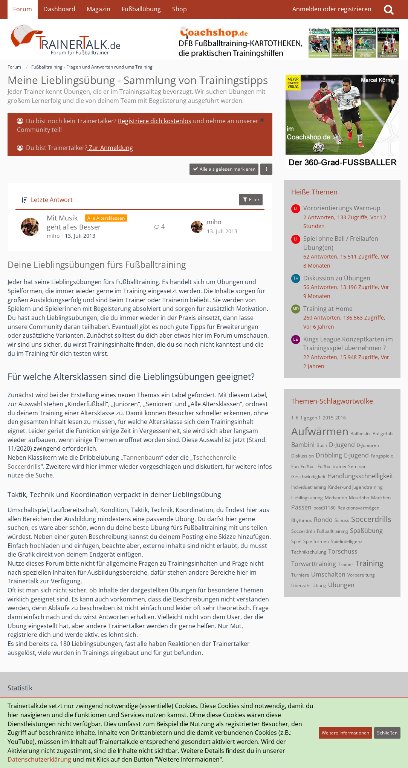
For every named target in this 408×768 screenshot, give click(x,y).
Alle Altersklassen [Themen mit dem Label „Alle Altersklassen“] (106, 218)
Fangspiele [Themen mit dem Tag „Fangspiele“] (382, 456)
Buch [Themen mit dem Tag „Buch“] (321, 445)
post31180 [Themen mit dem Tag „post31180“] (324, 508)
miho (53, 235)
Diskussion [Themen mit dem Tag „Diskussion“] (302, 456)
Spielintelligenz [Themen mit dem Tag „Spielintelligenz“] (346, 541)
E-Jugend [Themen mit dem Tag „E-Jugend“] (356, 455)
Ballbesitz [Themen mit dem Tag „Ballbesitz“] (360, 433)
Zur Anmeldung (110, 148)
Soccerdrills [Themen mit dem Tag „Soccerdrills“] (371, 519)
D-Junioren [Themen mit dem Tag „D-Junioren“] (368, 445)
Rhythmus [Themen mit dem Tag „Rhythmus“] (301, 520)
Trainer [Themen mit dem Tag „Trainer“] (345, 564)
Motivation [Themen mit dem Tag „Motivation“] (336, 497)
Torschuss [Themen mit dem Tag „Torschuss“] (343, 551)
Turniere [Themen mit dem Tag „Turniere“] (300, 575)
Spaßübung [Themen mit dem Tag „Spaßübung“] (366, 530)
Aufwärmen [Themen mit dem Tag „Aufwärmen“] (319, 431)
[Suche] (388, 9)
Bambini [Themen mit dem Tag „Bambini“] (303, 445)
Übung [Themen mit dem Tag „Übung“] (319, 585)
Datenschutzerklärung (39, 759)
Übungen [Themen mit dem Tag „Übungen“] (341, 585)
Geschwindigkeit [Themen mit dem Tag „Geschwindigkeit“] (308, 476)
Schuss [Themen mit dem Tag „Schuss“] (342, 520)
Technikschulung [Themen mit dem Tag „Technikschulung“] (308, 552)
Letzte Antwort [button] (52, 200)
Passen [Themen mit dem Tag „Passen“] (301, 507)
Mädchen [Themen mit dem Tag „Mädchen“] (381, 497)
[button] (262, 120)
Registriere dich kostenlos (154, 121)
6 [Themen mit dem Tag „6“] (297, 418)
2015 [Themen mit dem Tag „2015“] (328, 418)
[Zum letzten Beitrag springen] (197, 227)
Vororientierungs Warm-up (341, 208)
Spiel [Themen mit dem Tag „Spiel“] (296, 541)
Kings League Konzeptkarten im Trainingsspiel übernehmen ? (348, 343)
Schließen (387, 733)
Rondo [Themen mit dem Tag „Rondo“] (323, 520)
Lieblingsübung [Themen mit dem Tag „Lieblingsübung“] (307, 497)
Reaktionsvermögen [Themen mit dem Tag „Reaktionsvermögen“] (358, 508)
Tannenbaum (142, 457)
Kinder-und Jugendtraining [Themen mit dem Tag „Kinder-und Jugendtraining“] (355, 487)
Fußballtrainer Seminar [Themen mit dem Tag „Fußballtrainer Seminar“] (342, 466)
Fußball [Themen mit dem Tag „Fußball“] (308, 466)
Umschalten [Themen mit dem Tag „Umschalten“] (328, 574)
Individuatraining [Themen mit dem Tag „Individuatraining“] (308, 487)
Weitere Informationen (345, 733)
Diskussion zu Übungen (336, 278)
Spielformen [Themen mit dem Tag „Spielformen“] (316, 541)
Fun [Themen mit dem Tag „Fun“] (295, 466)
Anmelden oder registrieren (331, 9)
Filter (251, 199)
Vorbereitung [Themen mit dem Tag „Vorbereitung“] (361, 575)
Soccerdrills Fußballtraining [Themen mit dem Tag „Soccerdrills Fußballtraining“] (319, 531)
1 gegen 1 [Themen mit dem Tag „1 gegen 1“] (310, 418)
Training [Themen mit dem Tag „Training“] (369, 563)
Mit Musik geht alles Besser (74, 222)
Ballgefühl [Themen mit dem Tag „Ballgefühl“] (383, 433)
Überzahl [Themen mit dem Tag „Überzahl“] (300, 585)
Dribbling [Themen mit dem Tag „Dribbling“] (329, 455)
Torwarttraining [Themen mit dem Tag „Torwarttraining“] (313, 564)
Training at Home (328, 308)
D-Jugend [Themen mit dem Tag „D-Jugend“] (342, 445)
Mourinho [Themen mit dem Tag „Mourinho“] (359, 497)
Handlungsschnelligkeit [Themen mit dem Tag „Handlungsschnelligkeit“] (360, 476)
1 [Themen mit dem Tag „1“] (292, 418)
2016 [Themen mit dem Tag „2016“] (340, 418)
